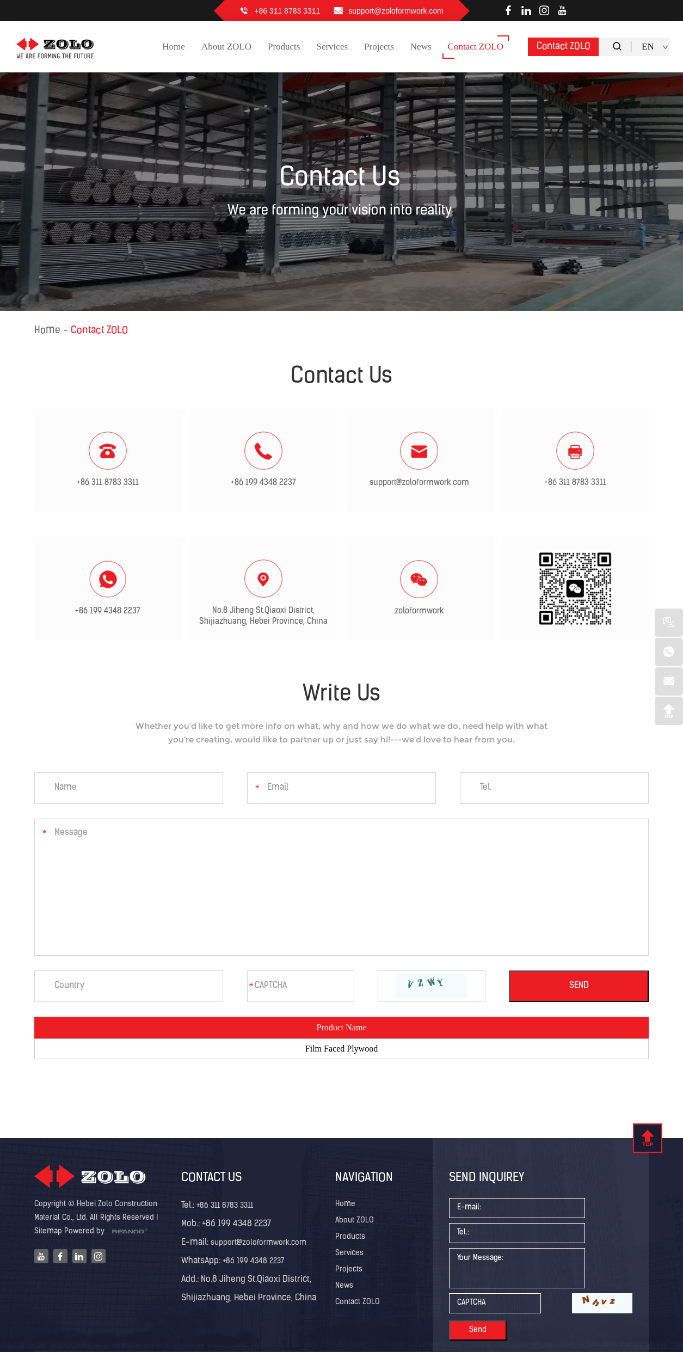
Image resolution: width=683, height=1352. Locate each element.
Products (350, 1237)
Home (47, 330)
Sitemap (48, 1231)
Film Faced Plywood (341, 1048)
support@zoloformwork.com (396, 11)
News (344, 1286)
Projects (348, 1269)
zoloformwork (419, 611)
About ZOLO (354, 1220)
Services (349, 1253)
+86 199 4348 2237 (263, 483)
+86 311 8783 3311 (287, 11)
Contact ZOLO (563, 46)
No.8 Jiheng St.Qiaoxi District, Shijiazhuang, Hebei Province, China (263, 616)
